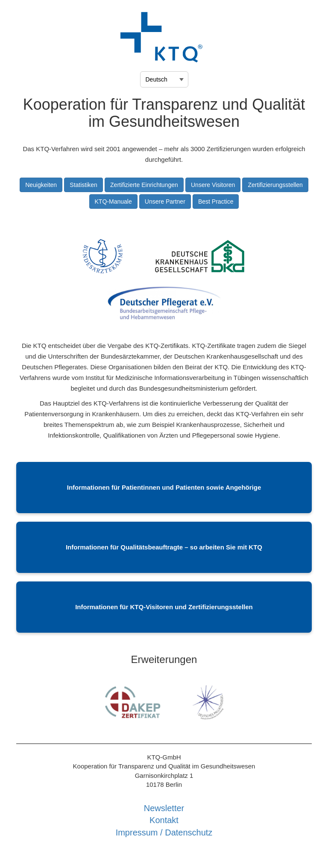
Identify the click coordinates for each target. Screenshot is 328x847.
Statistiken (83, 184)
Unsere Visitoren (213, 184)
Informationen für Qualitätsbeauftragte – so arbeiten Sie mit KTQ (164, 547)
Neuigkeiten (41, 184)
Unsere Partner (165, 201)
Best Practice (215, 201)
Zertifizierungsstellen (275, 184)
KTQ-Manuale (113, 201)
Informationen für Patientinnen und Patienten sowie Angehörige (164, 487)
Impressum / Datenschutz (164, 832)
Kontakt (164, 820)
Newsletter (164, 808)
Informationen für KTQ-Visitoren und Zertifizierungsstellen (164, 606)
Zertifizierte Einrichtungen (144, 184)
